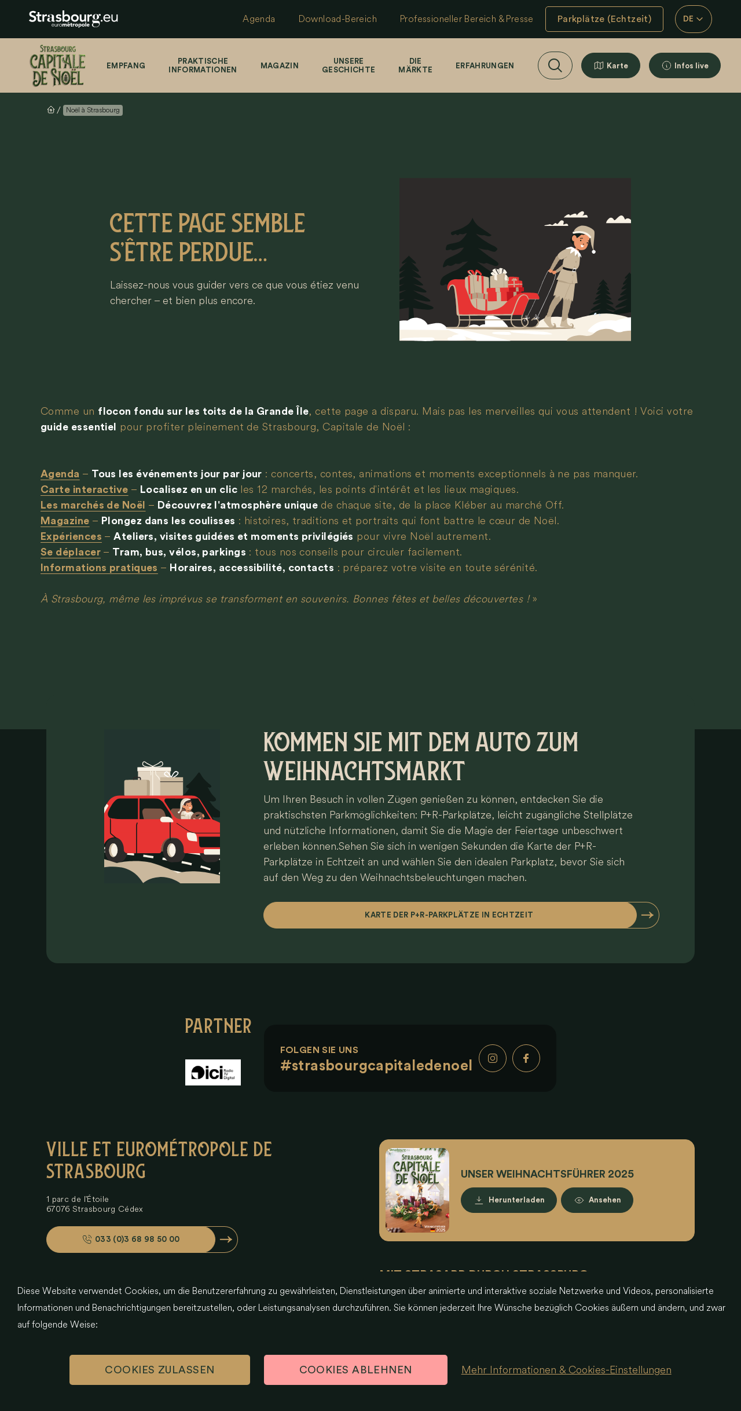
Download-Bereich (338, 19)
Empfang (126, 66)
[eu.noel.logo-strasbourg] (73, 19)
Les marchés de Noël (93, 505)
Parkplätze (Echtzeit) (604, 19)
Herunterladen (517, 1200)
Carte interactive (85, 489)
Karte (617, 66)
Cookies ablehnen (355, 1370)
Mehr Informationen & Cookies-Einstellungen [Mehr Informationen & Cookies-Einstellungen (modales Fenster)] (566, 1370)
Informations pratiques (99, 567)
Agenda (259, 19)
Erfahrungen (485, 66)
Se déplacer (71, 552)
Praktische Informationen (202, 65)
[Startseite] (57, 65)
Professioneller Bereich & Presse (467, 19)
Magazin (280, 66)
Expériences (71, 536)
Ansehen (605, 1200)
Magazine (65, 521)
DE (694, 19)
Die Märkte (415, 65)
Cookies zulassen (159, 1370)
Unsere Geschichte (348, 65)
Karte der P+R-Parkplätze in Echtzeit (450, 915)
